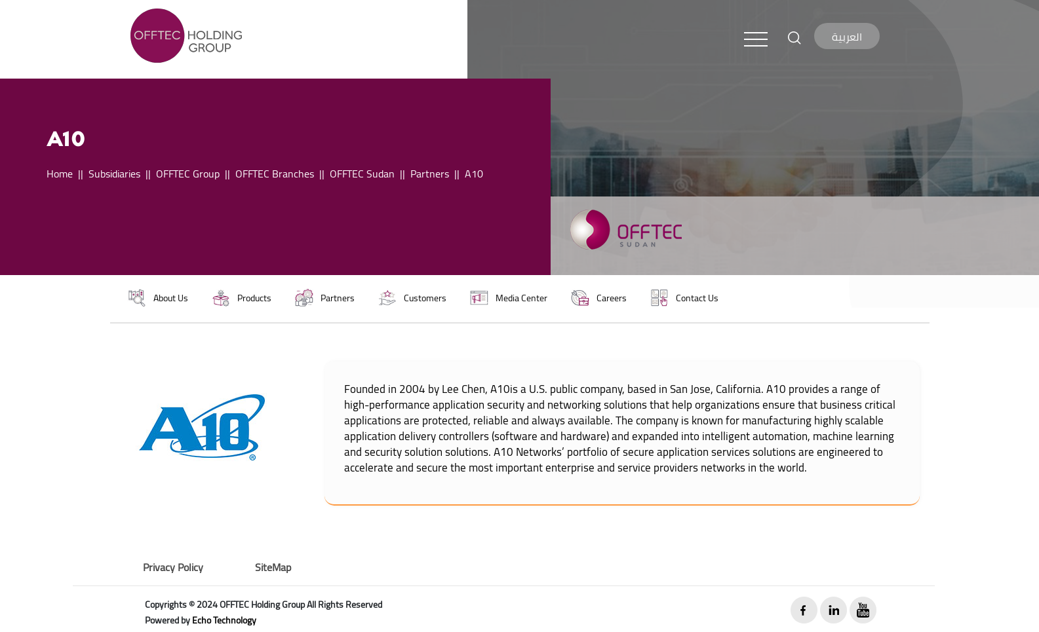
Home (60, 173)
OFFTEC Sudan (362, 173)
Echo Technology (224, 620)
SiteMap (273, 567)
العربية (847, 37)
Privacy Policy (173, 567)
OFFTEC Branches (274, 173)
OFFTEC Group (188, 173)
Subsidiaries (114, 173)
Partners (429, 173)
